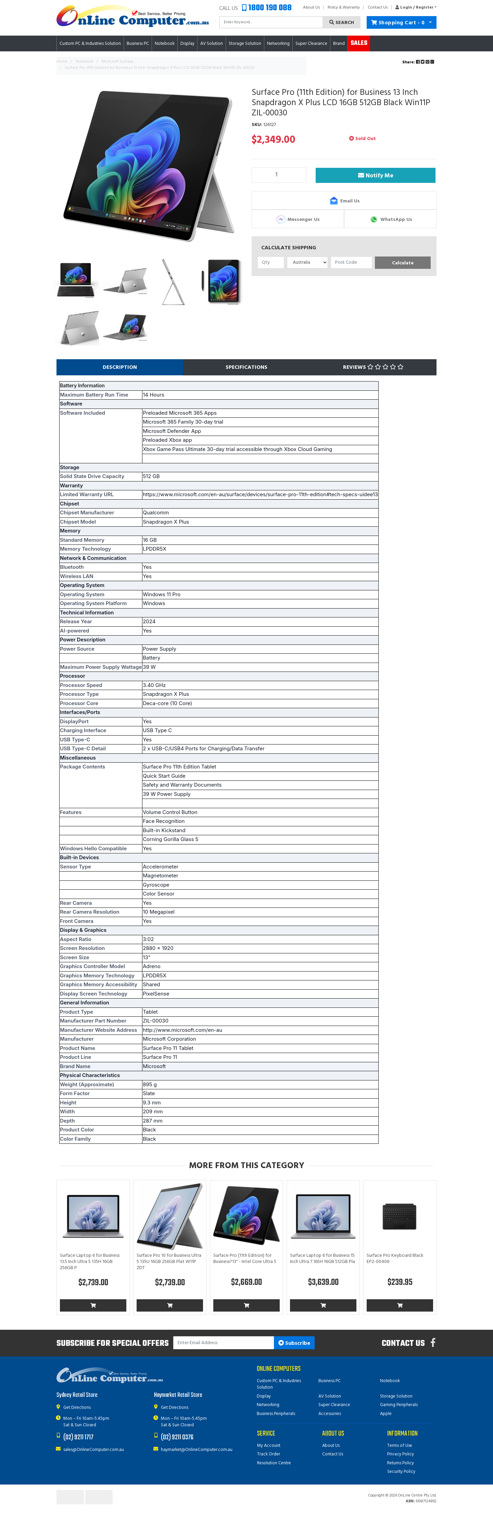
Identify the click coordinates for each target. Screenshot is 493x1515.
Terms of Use (399, 1445)
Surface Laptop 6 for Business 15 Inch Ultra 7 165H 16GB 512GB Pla (322, 1259)
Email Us (344, 201)
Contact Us (378, 7)
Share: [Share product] (418, 62)
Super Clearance (311, 43)
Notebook (390, 1381)
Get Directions (77, 1407)
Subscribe (294, 1343)
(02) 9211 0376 (177, 1437)
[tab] (119, 367)
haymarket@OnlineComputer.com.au (196, 1449)
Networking (268, 1404)
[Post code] (351, 262)
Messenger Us (298, 219)
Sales (359, 43)
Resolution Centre (274, 1463)
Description (120, 367)
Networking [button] (278, 43)
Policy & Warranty (344, 7)
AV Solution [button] (211, 43)
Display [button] (187, 43)
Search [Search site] (341, 23)
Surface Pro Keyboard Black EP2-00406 (395, 1259)
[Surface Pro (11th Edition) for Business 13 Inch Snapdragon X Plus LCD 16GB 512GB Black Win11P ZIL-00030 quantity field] (279, 175)
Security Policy (401, 1471)
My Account (268, 1445)
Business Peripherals (276, 1413)
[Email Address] (223, 1343)
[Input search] (271, 22)
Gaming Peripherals (399, 1404)
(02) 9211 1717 (78, 1437)
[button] (414, 7)
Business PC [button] (138, 43)
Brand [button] (339, 43)
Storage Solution (396, 1396)
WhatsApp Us (390, 219)
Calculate (403, 263)
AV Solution (329, 1396)
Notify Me (376, 175)
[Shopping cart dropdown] (431, 22)
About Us (311, 7)
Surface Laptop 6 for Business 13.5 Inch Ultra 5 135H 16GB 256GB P (89, 1262)
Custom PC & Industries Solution (279, 1384)
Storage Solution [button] (245, 43)
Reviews (373, 367)
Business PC (329, 1381)
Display (264, 1396)
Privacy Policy (400, 1454)
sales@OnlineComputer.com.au (93, 1449)
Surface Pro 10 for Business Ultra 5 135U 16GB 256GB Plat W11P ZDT (169, 1262)
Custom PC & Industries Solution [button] (90, 43)
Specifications (246, 367)
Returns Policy (400, 1463)
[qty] (270, 262)
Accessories (329, 1413)
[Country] (307, 262)
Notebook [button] (165, 43)
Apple (386, 1413)
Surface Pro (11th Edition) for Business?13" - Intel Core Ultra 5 (244, 1259)
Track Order (268, 1454)
